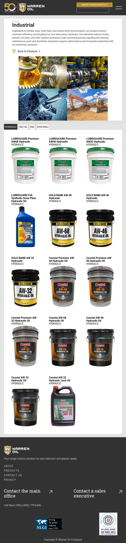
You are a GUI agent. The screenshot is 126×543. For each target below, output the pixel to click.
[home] (27, 7)
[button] (119, 7)
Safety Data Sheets (94, 4)
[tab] (10, 126)
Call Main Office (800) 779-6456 (22, 505)
